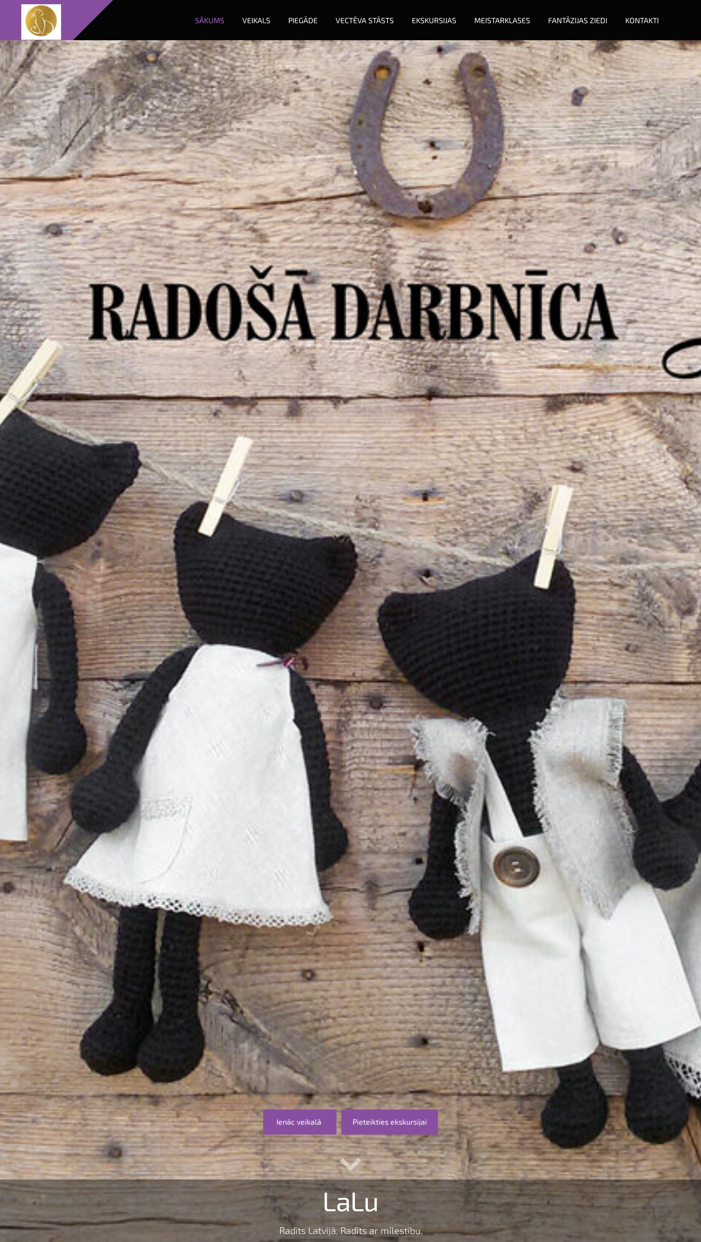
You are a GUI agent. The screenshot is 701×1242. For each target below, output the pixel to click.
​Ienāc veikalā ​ (299, 1121)
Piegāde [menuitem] (303, 20)
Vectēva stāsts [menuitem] (365, 20)
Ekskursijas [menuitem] (434, 20)
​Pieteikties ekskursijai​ (390, 1121)
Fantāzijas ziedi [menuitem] (577, 20)
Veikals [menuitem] (256, 20)
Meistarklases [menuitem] (502, 20)
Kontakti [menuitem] (642, 20)
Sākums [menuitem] (209, 20)
